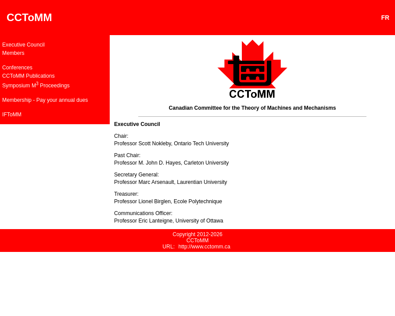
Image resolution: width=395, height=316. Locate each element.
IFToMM (12, 114)
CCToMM (29, 17)
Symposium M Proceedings (36, 85)
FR (387, 17)
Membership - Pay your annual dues (45, 100)
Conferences (17, 68)
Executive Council (23, 45)
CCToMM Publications (28, 76)
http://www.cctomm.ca (204, 247)
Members (13, 53)
